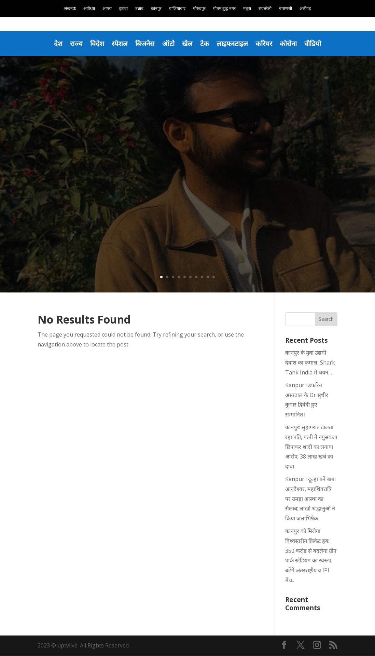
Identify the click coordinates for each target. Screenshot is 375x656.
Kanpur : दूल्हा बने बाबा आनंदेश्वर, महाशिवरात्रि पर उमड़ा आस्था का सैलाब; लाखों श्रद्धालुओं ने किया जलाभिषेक (310, 499)
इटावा (123, 8)
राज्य (74, 43)
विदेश (95, 43)
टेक (204, 43)
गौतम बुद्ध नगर (224, 8)
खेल (187, 43)
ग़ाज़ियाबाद (177, 8)
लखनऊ (70, 8)
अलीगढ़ (305, 8)
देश (56, 43)
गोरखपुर (199, 8)
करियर (265, 43)
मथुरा (247, 8)
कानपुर (156, 8)
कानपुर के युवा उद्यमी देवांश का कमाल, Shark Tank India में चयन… (310, 363)
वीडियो (314, 43)
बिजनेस (144, 43)
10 (213, 277)
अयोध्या (89, 8)
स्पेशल (118, 43)
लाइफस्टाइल (233, 43)
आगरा (107, 8)
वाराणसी (285, 8)
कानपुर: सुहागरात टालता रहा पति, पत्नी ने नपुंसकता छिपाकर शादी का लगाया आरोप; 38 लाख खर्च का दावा (311, 447)
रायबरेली (265, 8)
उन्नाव (139, 8)
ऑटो (168, 43)
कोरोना (290, 43)
